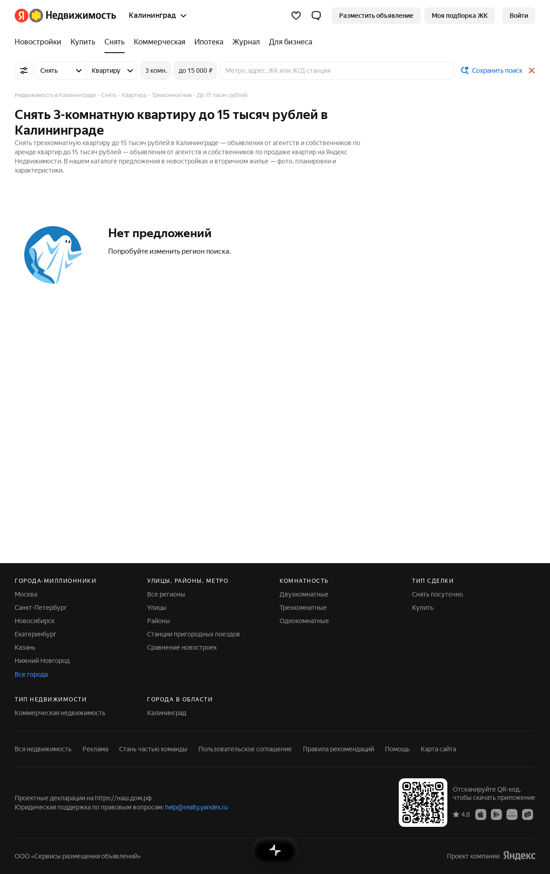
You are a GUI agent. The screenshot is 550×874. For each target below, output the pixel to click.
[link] (518, 15)
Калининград (166, 713)
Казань (25, 647)
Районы (158, 620)
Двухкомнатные (304, 594)
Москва (26, 594)
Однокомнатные (304, 620)
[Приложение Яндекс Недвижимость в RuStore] (527, 814)
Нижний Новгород (42, 660)
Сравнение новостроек (182, 647)
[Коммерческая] (159, 42)
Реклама (95, 749)
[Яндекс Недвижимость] (72, 15)
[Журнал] (246, 42)
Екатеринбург (35, 634)
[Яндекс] (21, 15)
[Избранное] (296, 15)
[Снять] (114, 42)
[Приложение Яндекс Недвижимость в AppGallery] (511, 814)
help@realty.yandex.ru (196, 807)
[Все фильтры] (24, 70)
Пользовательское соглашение (245, 749)
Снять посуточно (437, 594)
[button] (316, 15)
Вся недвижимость (43, 749)
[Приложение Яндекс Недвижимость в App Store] (480, 814)
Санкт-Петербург (41, 607)
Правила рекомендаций (338, 749)
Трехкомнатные (303, 607)
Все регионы (166, 594)
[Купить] (83, 42)
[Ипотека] (209, 42)
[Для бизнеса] (288, 42)
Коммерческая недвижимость (60, 713)
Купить (423, 607)
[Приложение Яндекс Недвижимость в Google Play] (496, 814)
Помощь (397, 749)
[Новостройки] (40, 42)
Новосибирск (35, 620)
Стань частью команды (153, 749)
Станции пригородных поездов (193, 634)
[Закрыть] (531, 70)
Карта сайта (438, 749)
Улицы (156, 607)
